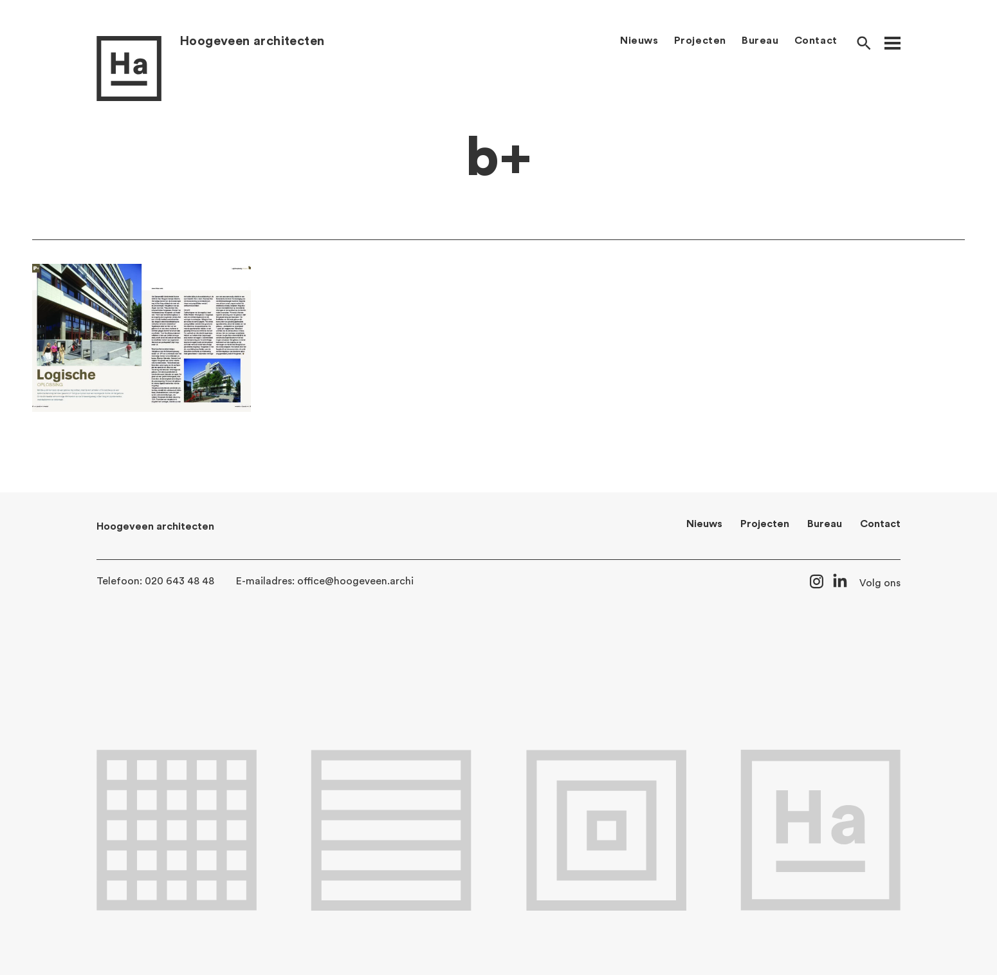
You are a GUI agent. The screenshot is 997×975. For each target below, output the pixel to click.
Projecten (700, 40)
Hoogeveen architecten (251, 41)
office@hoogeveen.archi (355, 581)
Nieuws (639, 40)
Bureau (760, 40)
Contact (815, 40)
